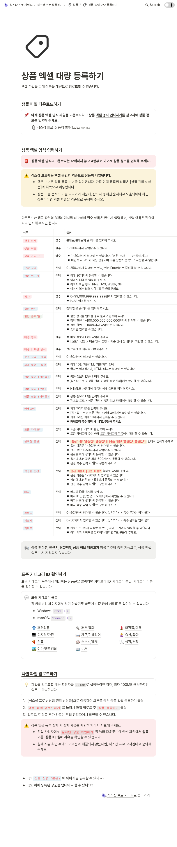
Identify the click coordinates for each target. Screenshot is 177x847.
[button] (18, 5)
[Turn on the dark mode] (169, 6)
